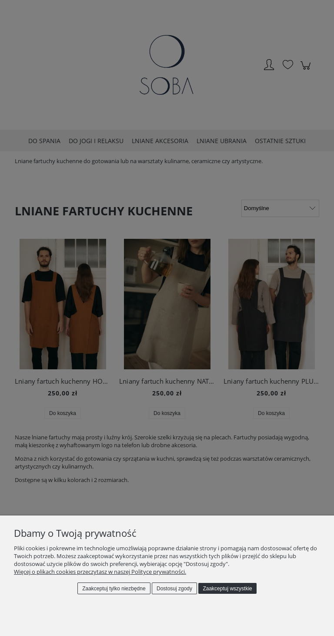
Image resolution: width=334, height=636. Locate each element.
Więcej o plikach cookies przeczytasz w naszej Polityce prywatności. (100, 572)
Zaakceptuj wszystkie (227, 589)
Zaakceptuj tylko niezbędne (113, 589)
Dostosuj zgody (174, 589)
